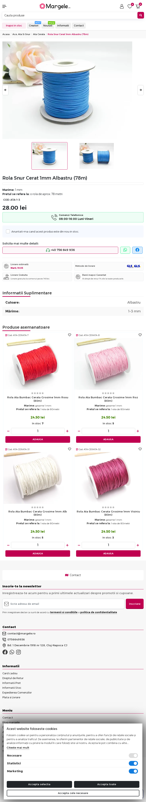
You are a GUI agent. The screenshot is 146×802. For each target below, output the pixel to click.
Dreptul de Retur (13, 678)
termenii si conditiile (63, 612)
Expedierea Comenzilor (17, 692)
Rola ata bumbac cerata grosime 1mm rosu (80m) (37, 399)
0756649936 (13, 639)
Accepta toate (106, 784)
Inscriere (134, 603)
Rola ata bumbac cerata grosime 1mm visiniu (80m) (108, 513)
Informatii (63, 25)
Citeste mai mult (18, 747)
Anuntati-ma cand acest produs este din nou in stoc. (44, 231)
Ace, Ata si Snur (21, 34)
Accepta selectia (39, 784)
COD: (6, 199)
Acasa (6, 34)
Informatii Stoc (11, 687)
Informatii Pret (11, 682)
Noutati (47, 25)
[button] (12, 6)
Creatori (33, 25)
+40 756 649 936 (60, 250)
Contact (79, 25)
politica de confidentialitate (98, 612)
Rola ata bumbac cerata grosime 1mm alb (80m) (37, 513)
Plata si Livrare (11, 697)
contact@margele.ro (19, 633)
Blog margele (11, 722)
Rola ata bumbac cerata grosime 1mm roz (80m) (108, 399)
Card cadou (9, 673)
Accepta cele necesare (73, 793)
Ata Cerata (39, 34)
